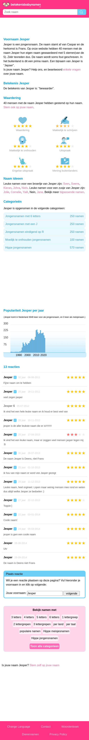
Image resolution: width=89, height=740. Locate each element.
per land (58, 624)
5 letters (42, 617)
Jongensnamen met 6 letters (44, 216)
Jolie (6, 192)
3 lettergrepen (42, 624)
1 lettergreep (70, 617)
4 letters (29, 617)
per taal (70, 624)
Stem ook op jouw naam (18, 107)
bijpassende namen (72, 192)
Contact (46, 726)
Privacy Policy (58, 734)
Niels (25, 187)
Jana (40, 192)
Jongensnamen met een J (44, 224)
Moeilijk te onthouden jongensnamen (44, 240)
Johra (16, 187)
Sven (66, 183)
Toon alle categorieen (44, 646)
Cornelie (16, 192)
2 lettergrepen (22, 624)
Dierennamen (30, 734)
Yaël (25, 192)
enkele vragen (72, 69)
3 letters (16, 617)
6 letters (54, 617)
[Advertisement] (44, 27)
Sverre (75, 183)
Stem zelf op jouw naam (44, 665)
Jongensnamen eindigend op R (44, 232)
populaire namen (30, 631)
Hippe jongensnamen (44, 248)
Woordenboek (70, 726)
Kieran (7, 187)
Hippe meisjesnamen (56, 631)
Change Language (18, 726)
